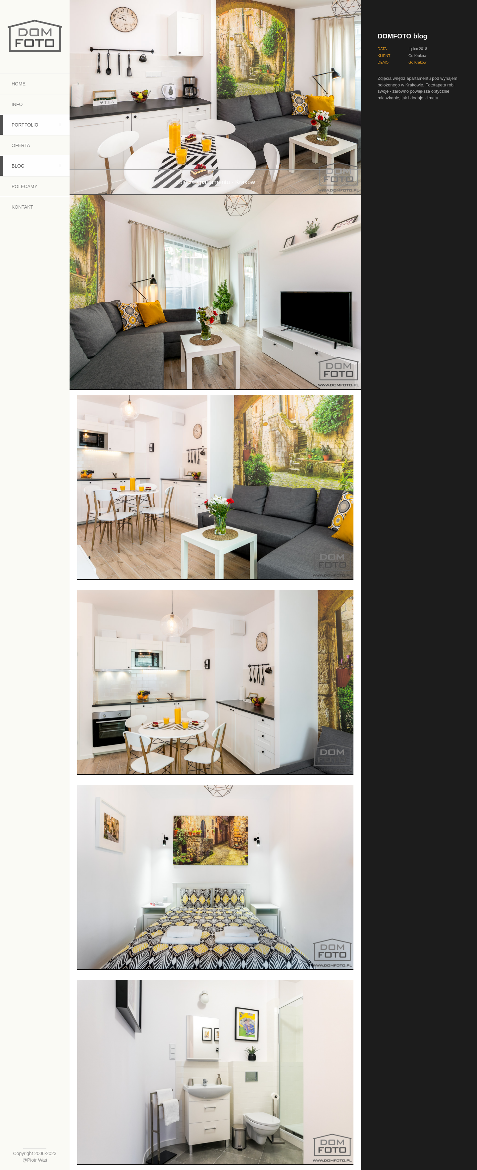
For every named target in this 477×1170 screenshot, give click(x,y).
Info (17, 104)
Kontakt (22, 207)
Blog (18, 166)
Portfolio (25, 124)
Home (19, 83)
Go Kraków (417, 62)
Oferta (21, 145)
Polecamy (24, 186)
